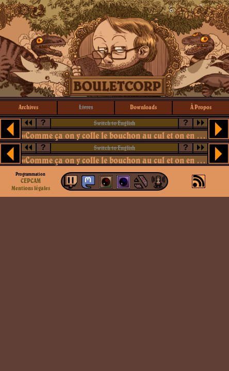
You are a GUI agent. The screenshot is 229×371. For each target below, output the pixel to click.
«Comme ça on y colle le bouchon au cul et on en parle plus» (114, 135)
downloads (143, 107)
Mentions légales (30, 188)
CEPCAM (31, 180)
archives (28, 107)
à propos (200, 107)
